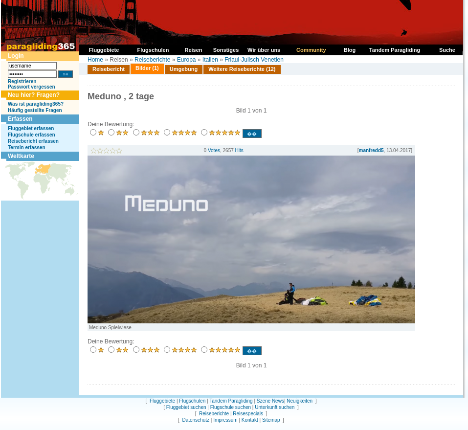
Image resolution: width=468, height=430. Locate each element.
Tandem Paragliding (230, 401)
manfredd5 (370, 150)
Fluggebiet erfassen (31, 128)
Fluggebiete (162, 401)
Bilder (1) (147, 68)
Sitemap (271, 420)
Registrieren (22, 81)
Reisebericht (108, 69)
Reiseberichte (152, 59)
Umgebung (184, 69)
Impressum (225, 420)
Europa (186, 59)
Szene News (270, 401)
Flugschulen (192, 401)
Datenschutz (195, 420)
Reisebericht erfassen (33, 141)
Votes (214, 150)
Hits (239, 150)
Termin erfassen (26, 147)
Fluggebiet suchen (186, 407)
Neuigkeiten (299, 401)
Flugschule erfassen (31, 134)
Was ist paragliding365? (36, 104)
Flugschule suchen (230, 407)
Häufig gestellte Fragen (35, 110)
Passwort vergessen (31, 87)
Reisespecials (248, 413)
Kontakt (250, 420)
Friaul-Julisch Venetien (254, 59)
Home (95, 59)
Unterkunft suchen (274, 407)
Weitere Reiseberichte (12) (241, 69)
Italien (210, 59)
